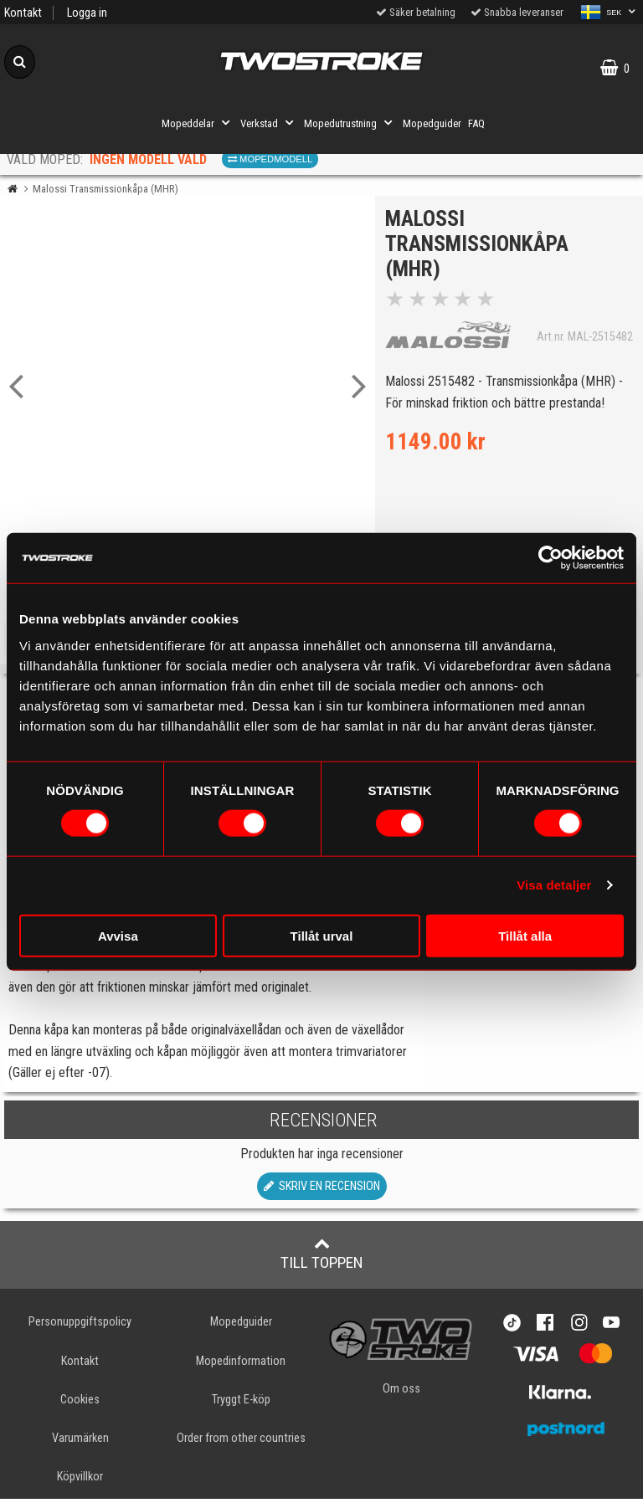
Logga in (87, 13)
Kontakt (23, 13)
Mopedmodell (270, 159)
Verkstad (268, 123)
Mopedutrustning (350, 123)
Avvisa (118, 935)
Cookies (80, 1404)
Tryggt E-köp (241, 1404)
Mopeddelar (198, 123)
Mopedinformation (240, 1365)
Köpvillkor (80, 1481)
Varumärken (80, 1442)
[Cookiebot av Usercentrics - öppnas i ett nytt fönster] (550, 558)
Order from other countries (241, 1442)
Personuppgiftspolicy (79, 1327)
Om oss (401, 1393)
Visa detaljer (554, 885)
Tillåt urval (322, 935)
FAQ (476, 123)
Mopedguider (432, 123)
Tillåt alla (525, 935)
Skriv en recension (322, 1191)
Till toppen (321, 1258)
